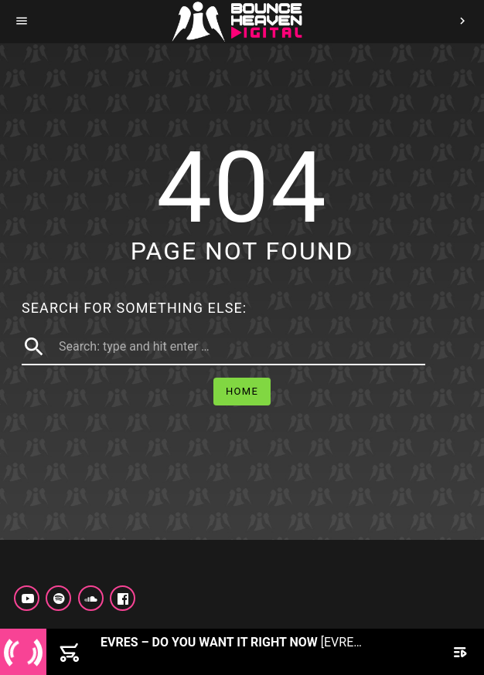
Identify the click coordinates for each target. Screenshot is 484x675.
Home (242, 391)
